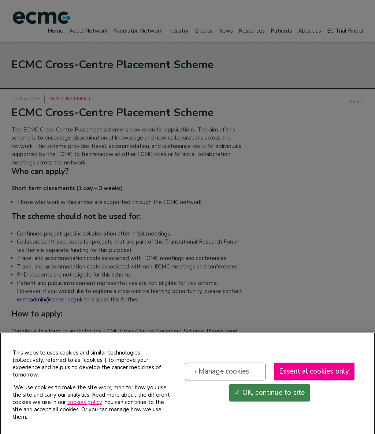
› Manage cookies (221, 375)
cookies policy (84, 406)
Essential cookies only (314, 375)
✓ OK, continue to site (269, 396)
